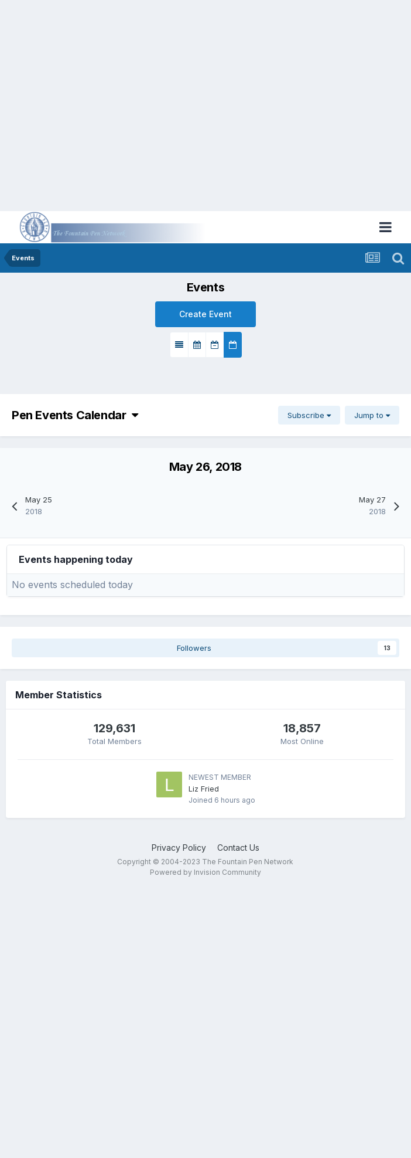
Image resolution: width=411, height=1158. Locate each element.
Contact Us (238, 848)
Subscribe (309, 415)
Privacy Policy (179, 848)
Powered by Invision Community (205, 872)
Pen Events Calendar (75, 415)
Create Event (205, 314)
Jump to (372, 415)
